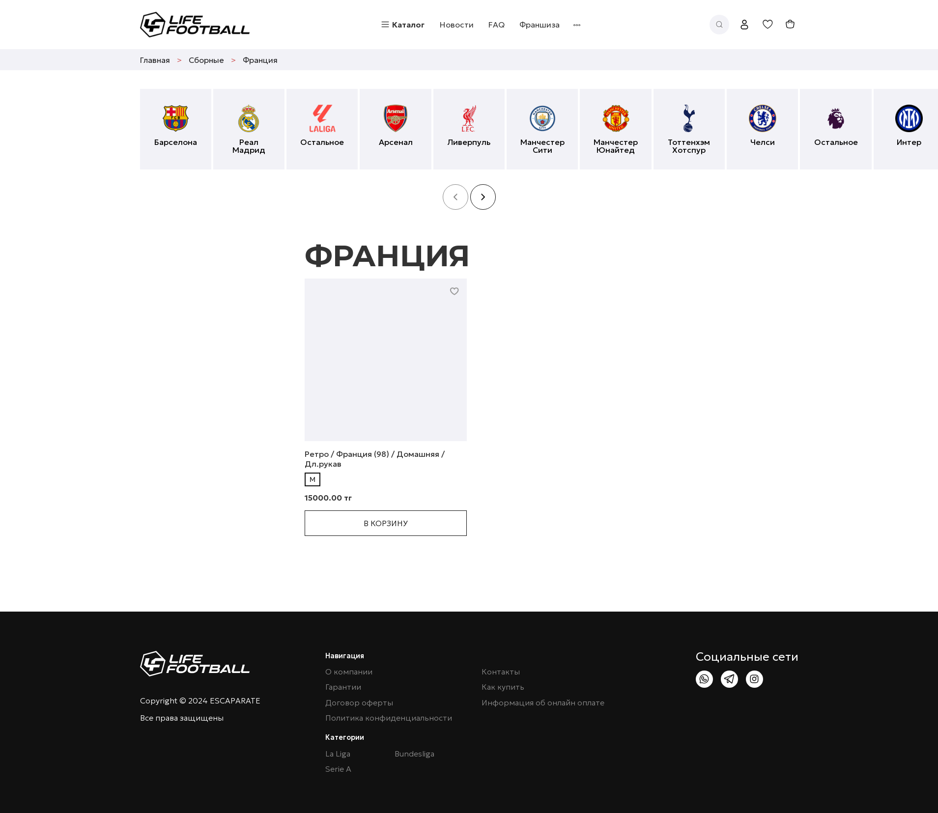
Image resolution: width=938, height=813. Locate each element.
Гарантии (343, 687)
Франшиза (539, 24)
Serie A (338, 769)
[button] (483, 197)
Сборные (206, 60)
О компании (348, 671)
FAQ (496, 24)
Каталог (402, 24)
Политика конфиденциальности (388, 718)
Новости (457, 24)
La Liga (337, 753)
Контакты (501, 671)
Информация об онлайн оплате (543, 702)
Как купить (503, 687)
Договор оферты (359, 702)
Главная (155, 60)
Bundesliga (414, 753)
